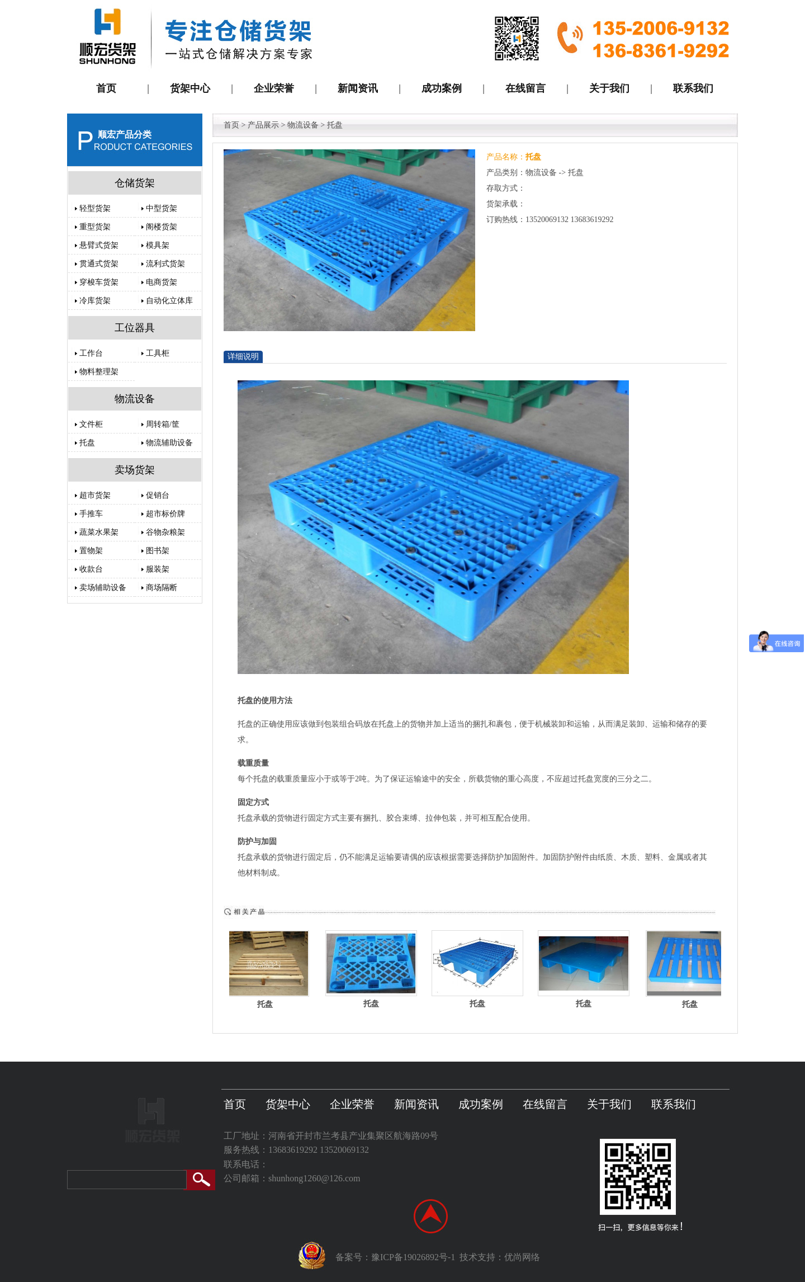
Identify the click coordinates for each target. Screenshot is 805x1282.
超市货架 (95, 495)
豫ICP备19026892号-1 (413, 1257)
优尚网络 (522, 1257)
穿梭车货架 (99, 282)
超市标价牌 (165, 514)
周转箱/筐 (162, 424)
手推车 (91, 514)
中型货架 (161, 208)
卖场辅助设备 (102, 587)
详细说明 (243, 356)
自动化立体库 (169, 300)
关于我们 (609, 1104)
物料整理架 (99, 371)
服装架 (157, 569)
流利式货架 (165, 264)
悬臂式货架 (99, 245)
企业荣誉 (352, 1104)
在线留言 (545, 1104)
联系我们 (673, 1104)
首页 (231, 125)
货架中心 (288, 1104)
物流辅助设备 (169, 443)
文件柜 (91, 424)
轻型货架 (95, 208)
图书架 (157, 550)
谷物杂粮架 (165, 532)
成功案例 (480, 1104)
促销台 (157, 495)
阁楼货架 (161, 227)
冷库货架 (95, 300)
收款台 (91, 569)
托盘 (87, 443)
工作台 (91, 353)
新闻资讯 (416, 1104)
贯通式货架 (99, 264)
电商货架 (161, 282)
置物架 (91, 550)
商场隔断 (161, 587)
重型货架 (95, 227)
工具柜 (157, 353)
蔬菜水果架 (99, 532)
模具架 (157, 245)
